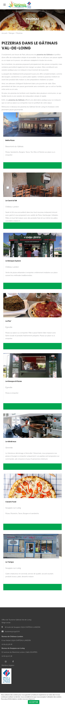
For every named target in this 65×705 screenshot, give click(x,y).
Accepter (33, 702)
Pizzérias (19, 33)
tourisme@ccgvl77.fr (11, 631)
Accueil (4, 33)
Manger (11, 33)
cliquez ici (31, 699)
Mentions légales (8, 665)
